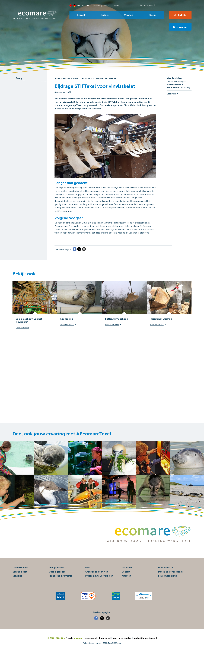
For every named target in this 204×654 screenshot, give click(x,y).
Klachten (126, 575)
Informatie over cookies (170, 571)
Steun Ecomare (20, 567)
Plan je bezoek (56, 567)
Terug (19, 78)
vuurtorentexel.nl (122, 638)
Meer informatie (22, 327)
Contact (116, 5)
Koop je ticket (19, 571)
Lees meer (171, 94)
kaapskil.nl (105, 638)
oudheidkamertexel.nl (145, 638)
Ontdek (105, 15)
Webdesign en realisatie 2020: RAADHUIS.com (102, 643)
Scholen (106, 5)
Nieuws (76, 78)
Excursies (96, 5)
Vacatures (127, 567)
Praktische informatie (60, 575)
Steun (152, 15)
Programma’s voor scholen (99, 575)
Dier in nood (180, 27)
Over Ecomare (165, 567)
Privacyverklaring (167, 575)
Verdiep (128, 15)
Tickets (182, 15)
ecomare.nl (91, 638)
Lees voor (83, 5)
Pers (87, 567)
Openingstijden (57, 571)
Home (57, 78)
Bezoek (81, 15)
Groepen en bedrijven (96, 571)
